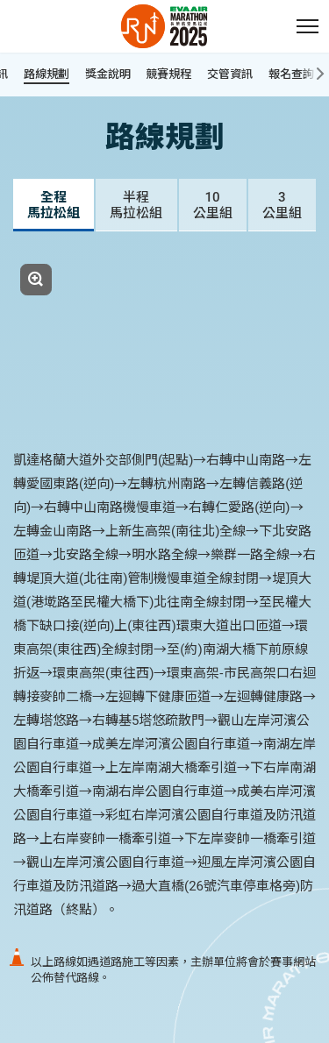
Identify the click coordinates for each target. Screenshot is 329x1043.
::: (8, 10)
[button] (307, 26)
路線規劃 (46, 74)
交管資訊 (230, 74)
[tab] (53, 205)
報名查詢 (298, 74)
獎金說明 (108, 74)
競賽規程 (168, 74)
